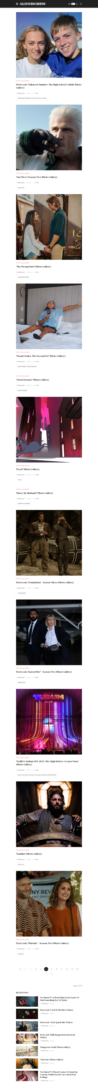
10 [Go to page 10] (77, 969)
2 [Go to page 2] (35, 969)
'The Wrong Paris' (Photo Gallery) (33, 266)
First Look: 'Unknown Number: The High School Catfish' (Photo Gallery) (49, 86)
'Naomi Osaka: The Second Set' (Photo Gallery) (40, 356)
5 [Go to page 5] (51, 969)
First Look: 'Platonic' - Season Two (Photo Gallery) (42, 943)
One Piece (21, 187)
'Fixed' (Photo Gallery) (28, 469)
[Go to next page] (46, 974)
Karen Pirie (21, 682)
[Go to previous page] (25, 969)
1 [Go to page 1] (30, 969)
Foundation (22, 593)
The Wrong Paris (23, 277)
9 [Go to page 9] (72, 969)
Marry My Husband (24, 503)
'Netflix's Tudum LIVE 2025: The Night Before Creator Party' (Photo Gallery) (47, 763)
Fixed (19, 480)
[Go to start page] (20, 969)
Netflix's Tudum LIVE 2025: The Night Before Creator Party (37, 775)
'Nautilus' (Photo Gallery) (29, 853)
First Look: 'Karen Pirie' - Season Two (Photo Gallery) (44, 671)
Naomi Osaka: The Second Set (27, 366)
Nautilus (21, 864)
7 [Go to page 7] (61, 969)
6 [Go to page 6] (56, 969)
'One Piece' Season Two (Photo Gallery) (36, 177)
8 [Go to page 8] (66, 969)
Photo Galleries (22, 81)
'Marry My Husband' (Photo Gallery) (34, 493)
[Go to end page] (52, 974)
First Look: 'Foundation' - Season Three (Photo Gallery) (45, 582)
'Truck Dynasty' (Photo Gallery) (32, 379)
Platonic (21, 954)
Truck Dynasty (22, 390)
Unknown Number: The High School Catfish (32, 98)
